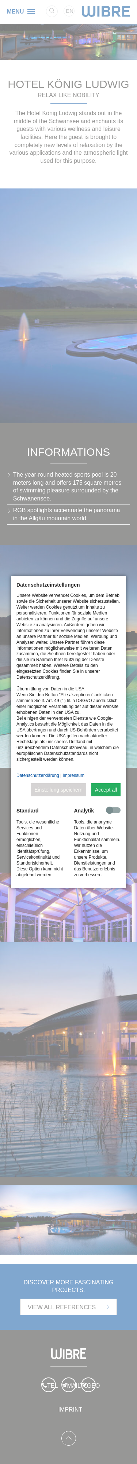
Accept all (106, 790)
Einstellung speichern (58, 790)
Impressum (73, 775)
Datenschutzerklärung (37, 775)
